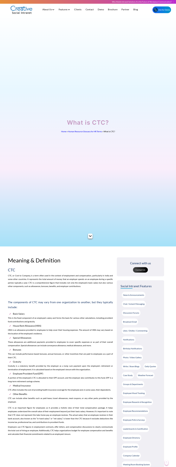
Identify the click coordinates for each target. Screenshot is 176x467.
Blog (135, 9)
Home (63, 131)
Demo (101, 9)
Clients (78, 9)
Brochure (112, 9)
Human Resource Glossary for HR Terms (85, 131)
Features (63, 9)
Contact (90, 9)
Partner (125, 9)
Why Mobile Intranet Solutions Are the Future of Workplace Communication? (142, 2)
